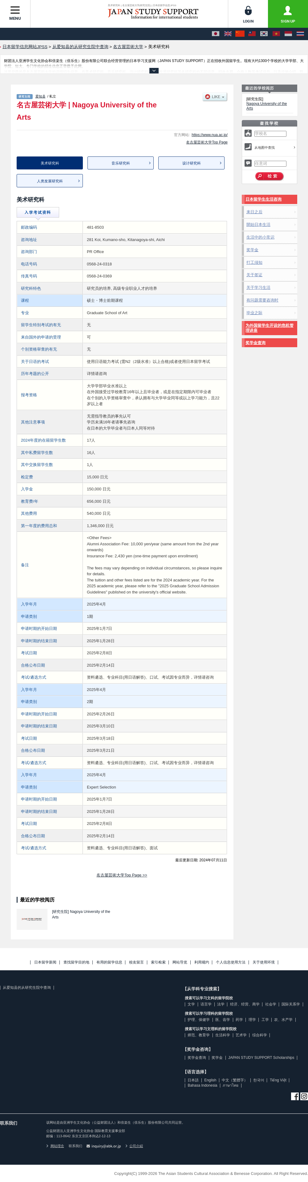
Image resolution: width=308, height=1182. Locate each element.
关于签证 (254, 275)
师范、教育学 (199, 1035)
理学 (252, 1020)
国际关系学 (291, 1004)
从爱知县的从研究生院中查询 (27, 987)
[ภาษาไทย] (300, 34)
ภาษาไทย (230, 1085)
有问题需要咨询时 (262, 300)
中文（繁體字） (235, 1080)
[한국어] (264, 34)
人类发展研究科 (50, 181)
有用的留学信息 (109, 962)
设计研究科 (191, 163)
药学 (239, 1020)
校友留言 (136, 962)
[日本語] (215, 34)
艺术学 (241, 1035)
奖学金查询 (255, 342)
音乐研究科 (120, 163)
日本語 (193, 1080)
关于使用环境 (264, 962)
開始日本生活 (258, 224)
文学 (191, 1004)
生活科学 (222, 1035)
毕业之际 (254, 312)
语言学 (206, 1004)
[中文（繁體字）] (252, 34)
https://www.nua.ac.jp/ (210, 135)
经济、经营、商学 (245, 1004)
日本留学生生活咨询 (263, 199)
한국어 (258, 1080)
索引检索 (158, 962)
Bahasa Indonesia (202, 1085)
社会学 (270, 1004)
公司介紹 (134, 1146)
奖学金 (252, 250)
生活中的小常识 (260, 237)
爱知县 (40, 96)
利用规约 (201, 962)
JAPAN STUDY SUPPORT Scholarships (261, 1057)
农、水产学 (283, 1020)
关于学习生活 (258, 287)
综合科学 (259, 1035)
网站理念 (55, 1146)
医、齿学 (222, 1020)
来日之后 (254, 212)
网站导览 (179, 962)
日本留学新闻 (45, 962)
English (210, 1080)
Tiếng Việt (278, 1080)
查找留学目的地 (76, 962)
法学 (221, 1004)
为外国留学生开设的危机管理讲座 (269, 328)
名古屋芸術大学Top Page (207, 142)
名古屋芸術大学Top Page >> (121, 875)
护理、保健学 (199, 1020)
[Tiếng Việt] (276, 34)
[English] (228, 34)
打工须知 (254, 262)
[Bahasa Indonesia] (288, 34)
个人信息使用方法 (230, 962)
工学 (265, 1020)
